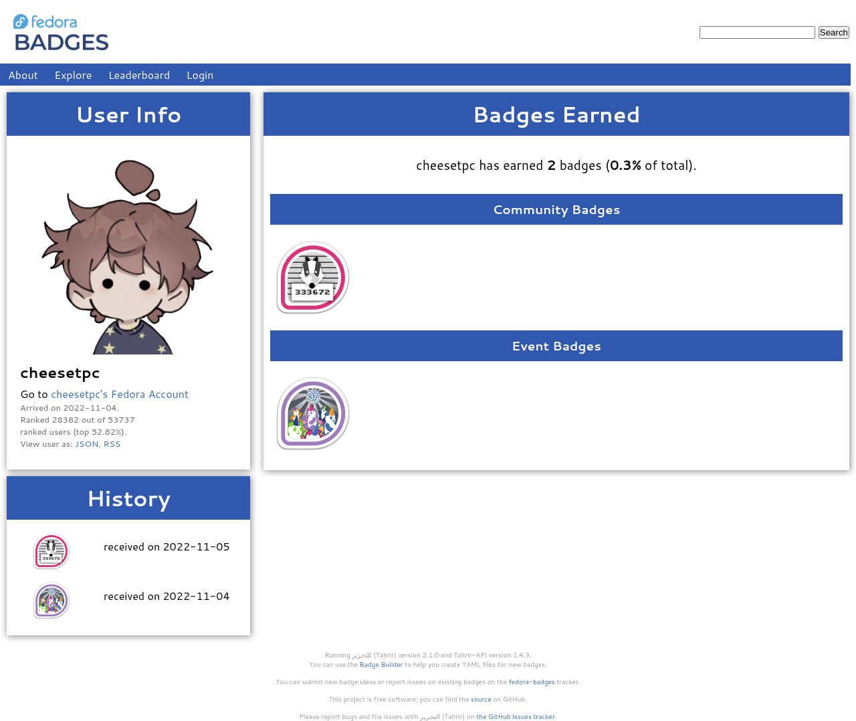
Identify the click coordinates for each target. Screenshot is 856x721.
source (481, 699)
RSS (112, 443)
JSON (86, 443)
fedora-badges (532, 681)
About (23, 74)
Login (200, 74)
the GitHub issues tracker (515, 716)
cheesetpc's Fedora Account (120, 393)
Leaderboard (139, 74)
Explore (73, 74)
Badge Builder (381, 664)
